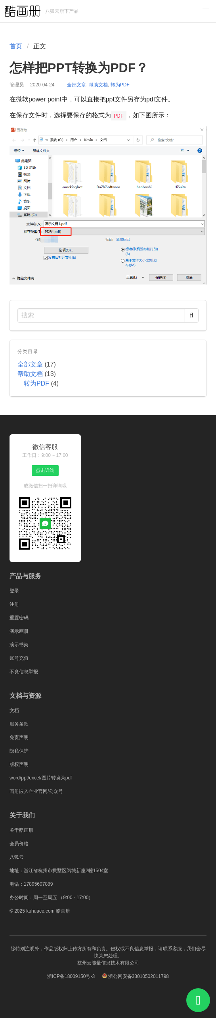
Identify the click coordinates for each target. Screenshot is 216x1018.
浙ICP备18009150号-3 (71, 976)
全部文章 (76, 85)
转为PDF (120, 85)
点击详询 (45, 470)
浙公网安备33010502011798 (138, 976)
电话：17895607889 (31, 884)
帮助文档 (98, 85)
